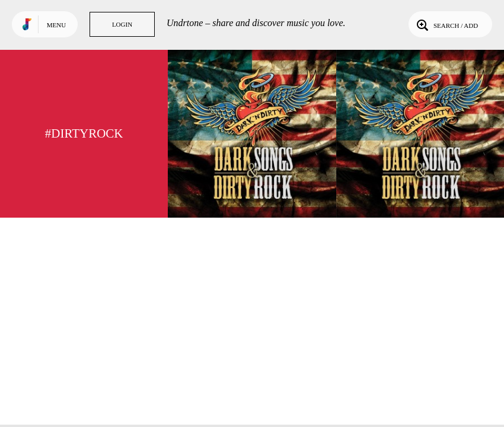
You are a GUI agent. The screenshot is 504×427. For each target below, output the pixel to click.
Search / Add (446, 24)
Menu (56, 24)
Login (122, 24)
